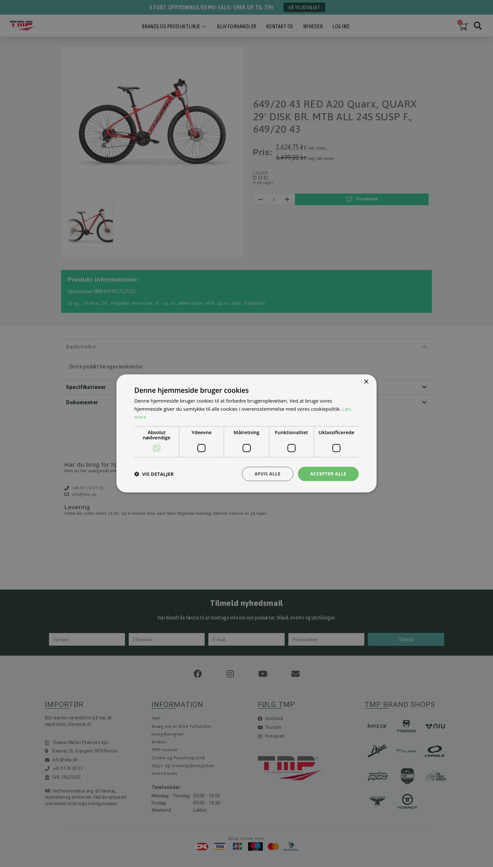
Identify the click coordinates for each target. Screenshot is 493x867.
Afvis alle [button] (268, 474)
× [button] (366, 382)
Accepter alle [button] (328, 474)
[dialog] (246, 433)
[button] (154, 474)
